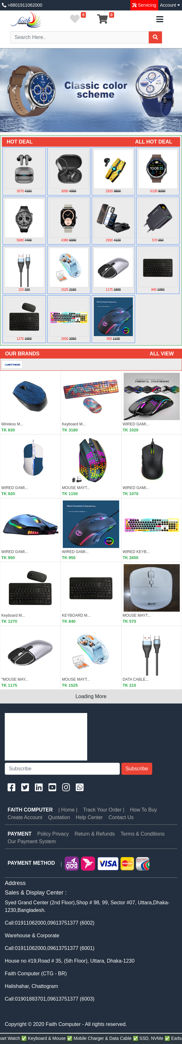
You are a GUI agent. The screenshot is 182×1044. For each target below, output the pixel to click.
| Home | (67, 809)
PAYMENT (20, 834)
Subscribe (137, 768)
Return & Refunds (95, 834)
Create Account (25, 817)
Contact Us (120, 817)
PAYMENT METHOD (31, 863)
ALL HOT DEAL (153, 141)
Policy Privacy (53, 834)
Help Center (89, 817)
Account (170, 5)
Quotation (59, 817)
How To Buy (143, 809)
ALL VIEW (162, 353)
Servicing (146, 5)
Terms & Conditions (142, 834)
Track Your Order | (103, 809)
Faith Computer (30, 809)
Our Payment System (32, 841)
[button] (13, 90)
